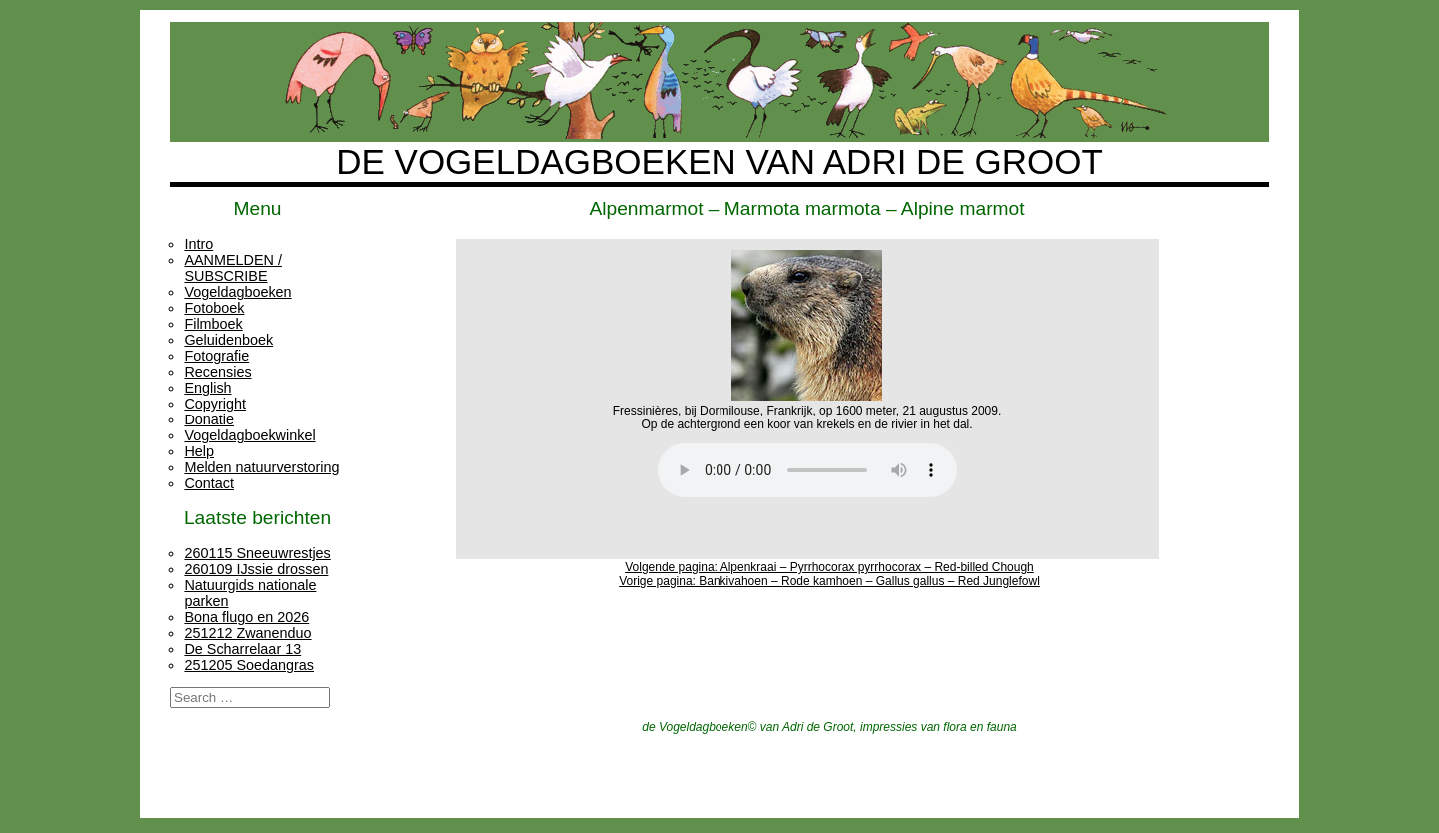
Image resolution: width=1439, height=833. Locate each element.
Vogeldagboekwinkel (249, 435)
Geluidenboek (228, 340)
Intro (198, 244)
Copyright (215, 404)
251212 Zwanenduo (247, 633)
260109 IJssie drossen (256, 569)
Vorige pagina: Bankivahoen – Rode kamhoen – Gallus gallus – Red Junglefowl (829, 581)
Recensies (217, 372)
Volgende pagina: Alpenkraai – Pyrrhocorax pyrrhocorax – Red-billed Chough (829, 567)
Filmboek (213, 324)
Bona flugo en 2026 (246, 617)
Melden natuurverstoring (261, 467)
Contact (209, 483)
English (207, 388)
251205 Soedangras (249, 665)
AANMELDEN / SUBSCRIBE (233, 268)
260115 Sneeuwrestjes (257, 553)
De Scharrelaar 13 (242, 649)
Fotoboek (214, 308)
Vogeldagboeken (237, 292)
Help (199, 451)
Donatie (209, 419)
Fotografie (216, 356)
